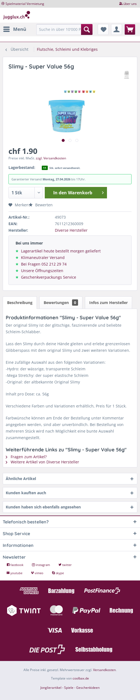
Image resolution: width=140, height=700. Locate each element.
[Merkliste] (103, 29)
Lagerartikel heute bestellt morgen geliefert (61, 251)
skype (58, 573)
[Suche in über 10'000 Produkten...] (64, 29)
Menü (14, 28)
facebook (15, 565)
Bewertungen (61, 302)
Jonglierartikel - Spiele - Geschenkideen (70, 687)
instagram (41, 565)
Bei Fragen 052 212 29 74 (44, 264)
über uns (130, 3)
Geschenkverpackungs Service (48, 277)
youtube (15, 573)
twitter (65, 565)
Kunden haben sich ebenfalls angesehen (43, 507)
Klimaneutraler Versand (43, 257)
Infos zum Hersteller (108, 302)
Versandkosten (104, 670)
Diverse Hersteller (71, 230)
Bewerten (41, 204)
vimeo (37, 573)
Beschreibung (19, 302)
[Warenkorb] (129, 29)
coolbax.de (81, 678)
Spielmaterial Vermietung (24, 3)
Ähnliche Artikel (21, 478)
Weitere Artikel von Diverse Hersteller (42, 461)
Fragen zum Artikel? (26, 456)
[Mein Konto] (116, 29)
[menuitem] (14, 29)
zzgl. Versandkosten (51, 158)
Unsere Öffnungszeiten (42, 270)
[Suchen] (87, 29)
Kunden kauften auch (26, 492)
